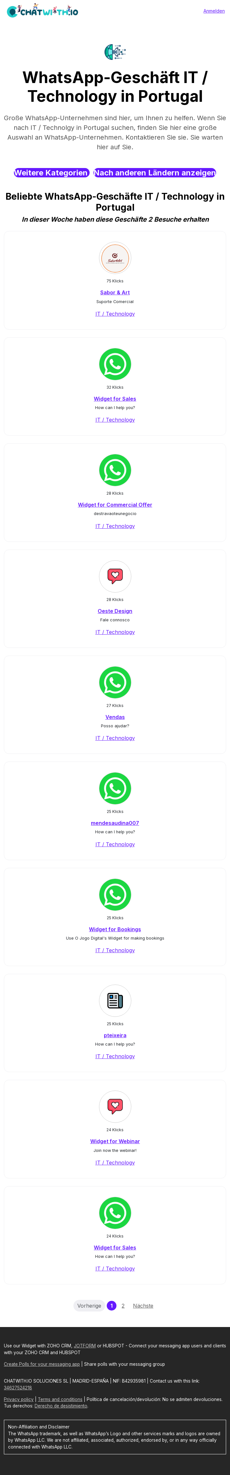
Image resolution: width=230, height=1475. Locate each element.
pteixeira (115, 1035)
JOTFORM (85, 1345)
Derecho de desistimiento (61, 1405)
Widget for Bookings (115, 929)
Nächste (143, 1305)
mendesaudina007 (115, 823)
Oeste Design (115, 611)
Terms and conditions (60, 1399)
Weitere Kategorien (52, 172)
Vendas (115, 717)
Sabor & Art (115, 292)
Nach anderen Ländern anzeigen (154, 172)
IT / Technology (115, 314)
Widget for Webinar (115, 1141)
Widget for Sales (115, 398)
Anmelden (214, 11)
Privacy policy (19, 1399)
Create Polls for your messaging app (42, 1364)
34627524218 (18, 1387)
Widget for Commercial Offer (115, 504)
